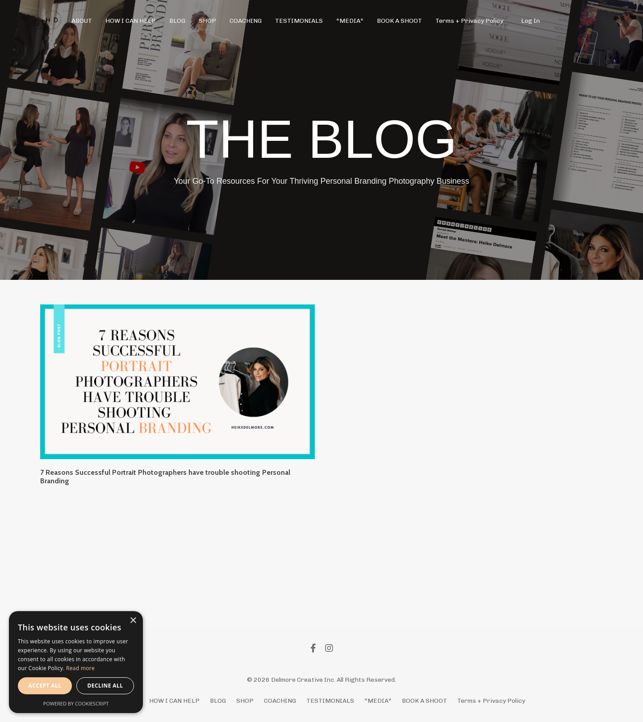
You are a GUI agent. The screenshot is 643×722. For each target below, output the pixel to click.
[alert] (76, 662)
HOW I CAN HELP (130, 21)
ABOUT (81, 21)
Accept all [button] (45, 685)
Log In (530, 21)
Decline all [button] (105, 685)
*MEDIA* (349, 21)
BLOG (177, 21)
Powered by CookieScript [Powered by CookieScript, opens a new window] (76, 703)
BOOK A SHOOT (399, 21)
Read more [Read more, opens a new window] (80, 668)
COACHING (246, 21)
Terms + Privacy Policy (469, 21)
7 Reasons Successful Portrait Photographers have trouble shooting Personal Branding (165, 476)
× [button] (132, 620)
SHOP (207, 21)
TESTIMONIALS (299, 21)
